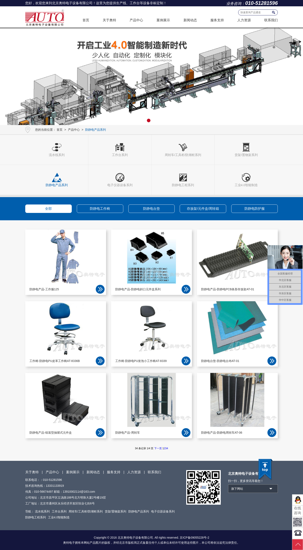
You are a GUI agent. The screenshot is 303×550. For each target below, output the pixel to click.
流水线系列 (42, 511)
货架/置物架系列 (115, 511)
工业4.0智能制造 (59, 517)
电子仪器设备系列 (163, 511)
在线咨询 (297, 510)
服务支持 (217, 20)
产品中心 (136, 20)
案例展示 (163, 20)
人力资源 (244, 20)
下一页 (158, 448)
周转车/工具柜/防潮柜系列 (86, 511)
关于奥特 (109, 20)
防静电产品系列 (138, 511)
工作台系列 (59, 511)
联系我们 (271, 20)
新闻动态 (190, 20)
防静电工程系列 (35, 517)
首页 (85, 20)
